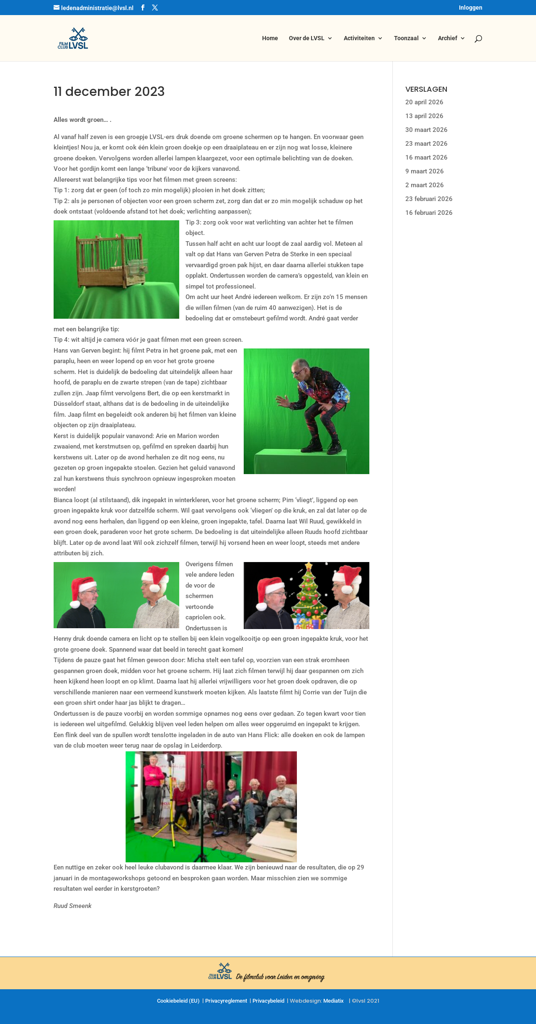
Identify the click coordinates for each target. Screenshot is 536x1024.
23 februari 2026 (429, 199)
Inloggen (470, 8)
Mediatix (333, 1001)
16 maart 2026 (426, 157)
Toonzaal (406, 38)
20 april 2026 (424, 102)
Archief (447, 38)
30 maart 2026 (426, 130)
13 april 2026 (424, 116)
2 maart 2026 (424, 185)
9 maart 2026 (424, 171)
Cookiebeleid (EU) (178, 1001)
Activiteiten (359, 38)
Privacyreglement (226, 1001)
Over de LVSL (307, 38)
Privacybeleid (268, 1001)
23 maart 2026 (426, 143)
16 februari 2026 (429, 213)
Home (270, 38)
